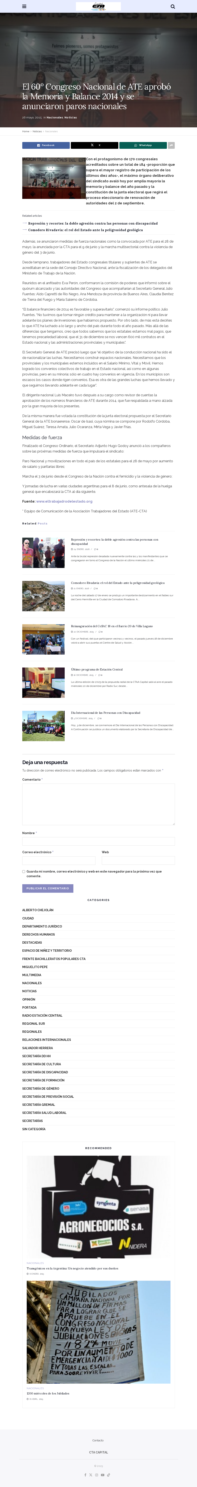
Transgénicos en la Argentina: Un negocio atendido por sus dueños (72, 1268)
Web (105, 852)
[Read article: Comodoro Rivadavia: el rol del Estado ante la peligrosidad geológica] (43, 596)
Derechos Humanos (38, 934)
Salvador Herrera (37, 1048)
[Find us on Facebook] (85, 1475)
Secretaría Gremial (38, 1104)
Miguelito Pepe (35, 967)
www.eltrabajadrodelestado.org (64, 501)
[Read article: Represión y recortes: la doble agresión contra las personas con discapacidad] (43, 553)
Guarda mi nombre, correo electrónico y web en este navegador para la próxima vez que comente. (94, 874)
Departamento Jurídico (42, 926)
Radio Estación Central (42, 1015)
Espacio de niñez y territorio (47, 950)
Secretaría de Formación (43, 1080)
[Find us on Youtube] (102, 1475)
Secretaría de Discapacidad (45, 1072)
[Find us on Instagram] (96, 1475)
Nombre (30, 833)
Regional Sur (33, 1023)
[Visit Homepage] (98, 6)
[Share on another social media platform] (171, 145)
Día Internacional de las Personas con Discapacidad (105, 713)
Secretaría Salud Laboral (44, 1113)
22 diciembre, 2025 (82, 632)
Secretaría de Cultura (41, 1064)
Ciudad (28, 918)
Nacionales (55, 117)
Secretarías (32, 1121)
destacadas (32, 942)
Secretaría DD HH (36, 1056)
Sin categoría (33, 1129)
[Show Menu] (24, 6)
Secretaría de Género (40, 1088)
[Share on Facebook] (46, 145)
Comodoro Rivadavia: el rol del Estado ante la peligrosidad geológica (85, 230)
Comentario (32, 779)
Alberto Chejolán (37, 910)
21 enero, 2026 (80, 588)
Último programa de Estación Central (97, 669)
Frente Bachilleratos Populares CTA (53, 959)
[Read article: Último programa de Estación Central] (43, 683)
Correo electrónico (38, 852)
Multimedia (31, 975)
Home (25, 131)
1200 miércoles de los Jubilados (48, 1393)
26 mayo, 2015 (32, 117)
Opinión (28, 999)
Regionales (32, 1031)
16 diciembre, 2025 (82, 675)
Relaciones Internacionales (46, 1039)
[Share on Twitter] (94, 145)
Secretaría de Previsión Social (48, 1096)
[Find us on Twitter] (90, 1475)
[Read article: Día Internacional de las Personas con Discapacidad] (43, 726)
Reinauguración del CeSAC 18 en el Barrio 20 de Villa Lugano (112, 626)
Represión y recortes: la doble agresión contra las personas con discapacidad (93, 223)
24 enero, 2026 (80, 549)
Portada (29, 1007)
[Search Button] (173, 6)
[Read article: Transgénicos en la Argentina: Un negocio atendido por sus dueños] (98, 1207)
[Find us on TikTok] (108, 1475)
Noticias (70, 117)
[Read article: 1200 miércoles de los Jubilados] (98, 1332)
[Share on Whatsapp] (143, 145)
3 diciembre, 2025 (82, 718)
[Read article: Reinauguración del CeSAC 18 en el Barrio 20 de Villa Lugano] (43, 639)
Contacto (97, 1440)
